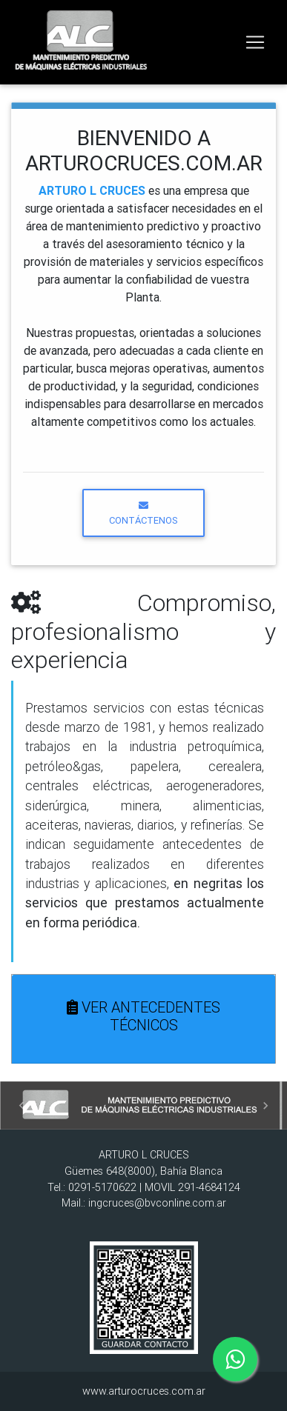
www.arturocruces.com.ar (143, 1391)
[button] (21, 1105)
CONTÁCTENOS (143, 513)
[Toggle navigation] (255, 42)
